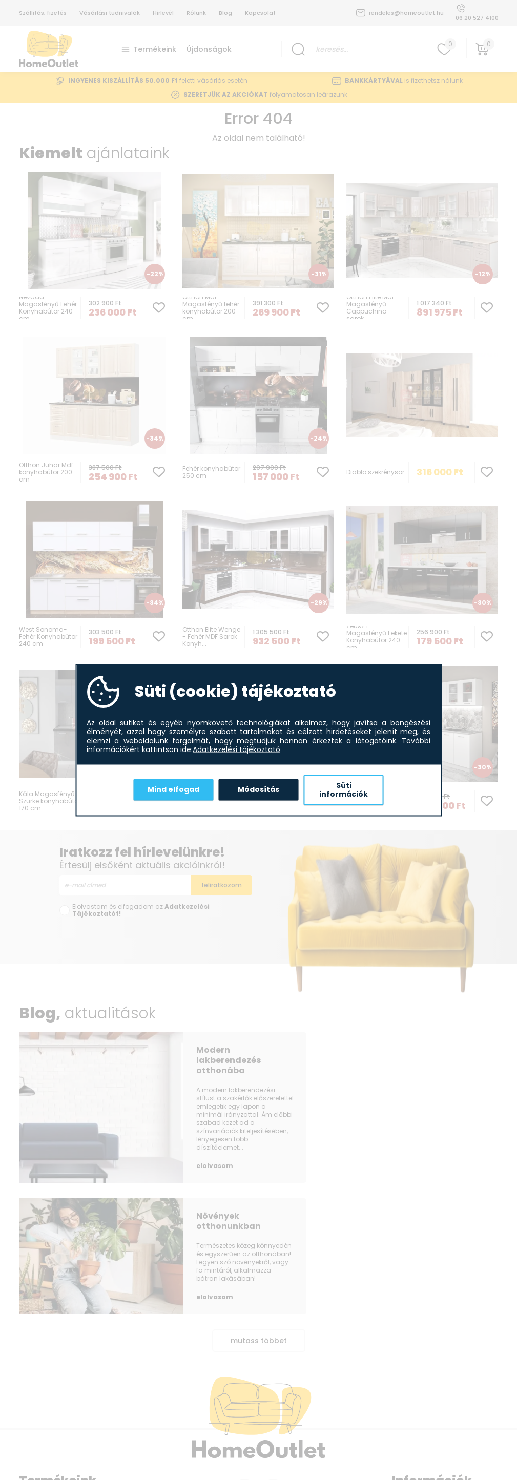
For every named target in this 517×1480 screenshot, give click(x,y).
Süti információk (343, 789)
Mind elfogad (173, 789)
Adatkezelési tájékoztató (236, 750)
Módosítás (258, 789)
